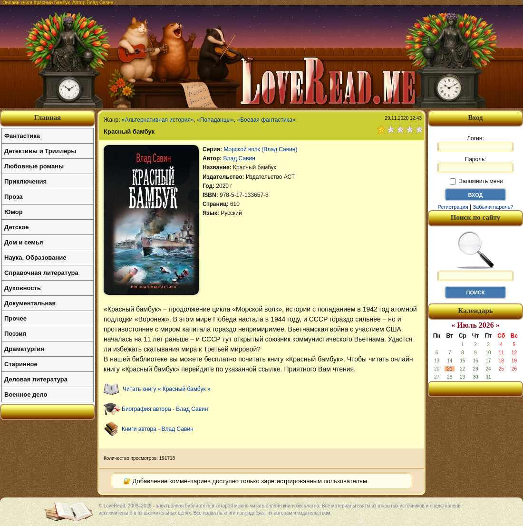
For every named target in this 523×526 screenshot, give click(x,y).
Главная (47, 117)
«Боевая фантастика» (266, 120)
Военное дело (26, 394)
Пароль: (475, 164)
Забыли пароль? (493, 207)
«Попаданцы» (215, 120)
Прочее (15, 318)
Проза (13, 196)
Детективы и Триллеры (40, 151)
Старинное (21, 364)
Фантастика (22, 135)
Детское (16, 227)
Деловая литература (36, 379)
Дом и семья (23, 242)
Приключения (25, 181)
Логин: (475, 143)
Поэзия (15, 333)
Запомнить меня (476, 181)
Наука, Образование (35, 257)
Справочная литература (41, 272)
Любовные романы (34, 166)
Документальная (30, 303)
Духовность (22, 288)
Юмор (13, 211)
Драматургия (24, 348)
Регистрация (452, 207)
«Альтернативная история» (158, 120)
